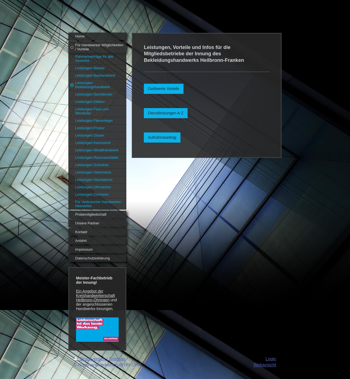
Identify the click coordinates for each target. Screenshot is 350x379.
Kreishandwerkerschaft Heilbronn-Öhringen (95, 297)
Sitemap (117, 359)
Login (271, 359)
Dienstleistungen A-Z (165, 113)
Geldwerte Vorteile (163, 88)
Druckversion (90, 359)
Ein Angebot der (89, 291)
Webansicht (264, 365)
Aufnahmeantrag (162, 137)
